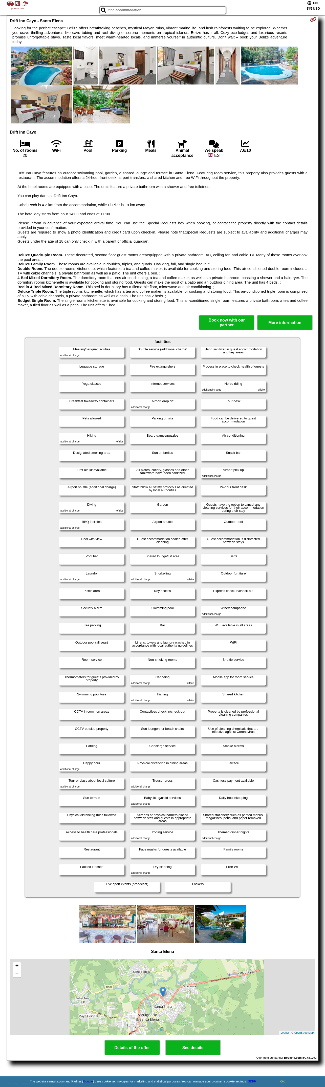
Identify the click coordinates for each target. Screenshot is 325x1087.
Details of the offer (132, 1048)
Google (88, 1081)
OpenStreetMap (304, 1032)
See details (193, 1048)
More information (284, 323)
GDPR (252, 1081)
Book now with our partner (227, 322)
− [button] (17, 973)
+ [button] (17, 966)
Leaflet (284, 1032)
